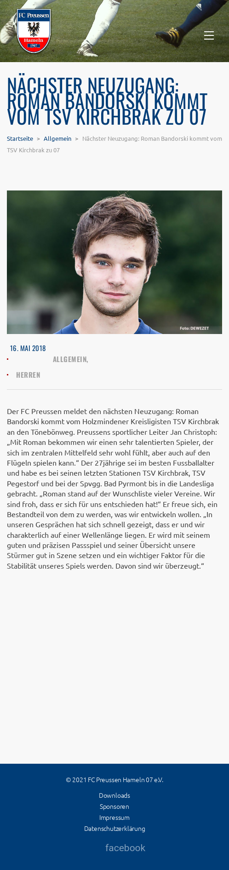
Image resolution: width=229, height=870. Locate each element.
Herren (28, 374)
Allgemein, (71, 359)
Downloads (114, 795)
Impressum (114, 817)
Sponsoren (114, 806)
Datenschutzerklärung (114, 828)
